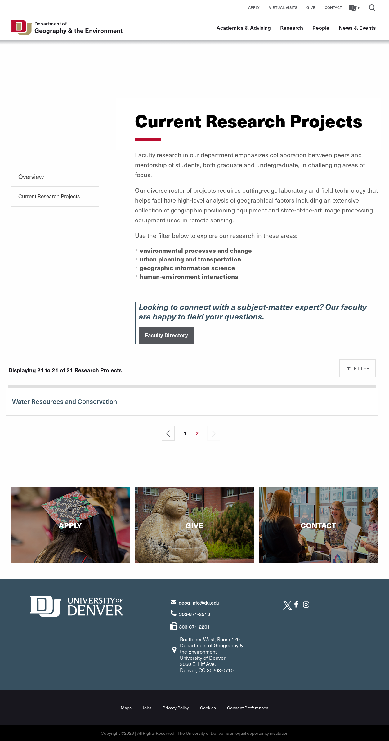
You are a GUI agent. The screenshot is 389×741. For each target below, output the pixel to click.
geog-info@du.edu (199, 602)
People (320, 27)
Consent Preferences (247, 708)
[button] (355, 7)
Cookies (208, 708)
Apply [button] (254, 7)
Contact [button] (333, 7)
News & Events (357, 27)
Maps (126, 708)
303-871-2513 (194, 613)
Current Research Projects (49, 196)
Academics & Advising (244, 27)
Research (291, 27)
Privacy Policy (176, 708)
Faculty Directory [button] (166, 335)
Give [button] (310, 7)
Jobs (147, 708)
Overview (31, 176)
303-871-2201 (194, 626)
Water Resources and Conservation (64, 401)
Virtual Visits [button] (283, 7)
